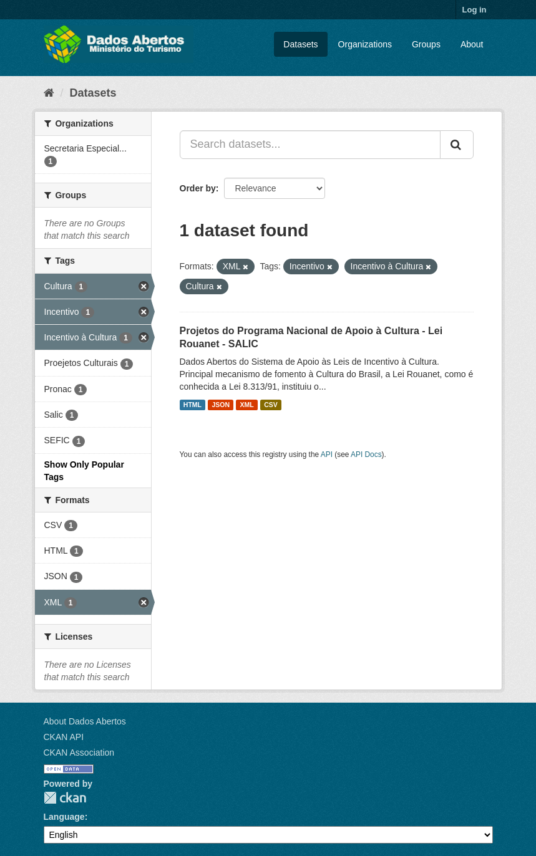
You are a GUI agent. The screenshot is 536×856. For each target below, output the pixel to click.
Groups (426, 44)
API (327, 454)
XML (247, 404)
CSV (271, 404)
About (472, 44)
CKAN (65, 797)
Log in (474, 9)
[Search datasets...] (310, 144)
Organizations (365, 44)
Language (64, 817)
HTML (192, 404)
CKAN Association (79, 752)
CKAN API (64, 737)
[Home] (49, 93)
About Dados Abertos (85, 721)
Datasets (300, 44)
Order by (198, 188)
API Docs (366, 454)
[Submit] (457, 144)
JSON (221, 404)
